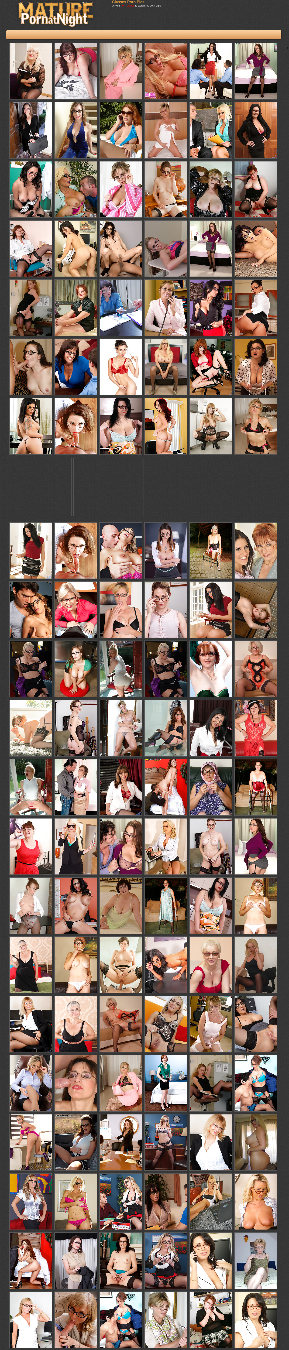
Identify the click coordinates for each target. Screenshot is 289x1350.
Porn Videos (127, 5)
